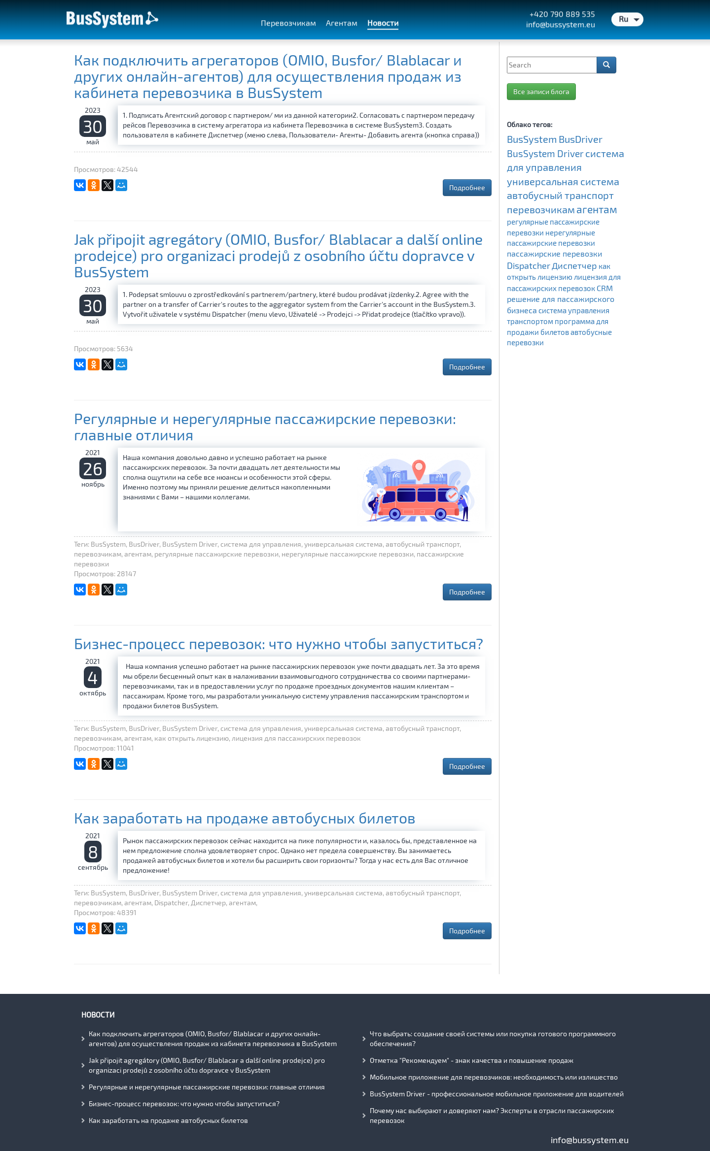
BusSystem (532, 139)
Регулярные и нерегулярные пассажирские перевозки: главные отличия (265, 426)
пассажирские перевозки (554, 253)
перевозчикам (541, 209)
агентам (596, 209)
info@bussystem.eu (590, 1139)
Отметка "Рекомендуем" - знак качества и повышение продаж (471, 1060)
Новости (97, 1014)
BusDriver (581, 139)
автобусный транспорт (560, 195)
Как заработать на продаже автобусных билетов (245, 817)
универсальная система (563, 181)
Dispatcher (528, 265)
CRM (605, 288)
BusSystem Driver (545, 153)
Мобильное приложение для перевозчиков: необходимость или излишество (494, 1077)
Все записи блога (541, 91)
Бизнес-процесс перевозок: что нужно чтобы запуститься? (278, 643)
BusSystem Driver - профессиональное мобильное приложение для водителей (497, 1093)
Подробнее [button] (467, 187)
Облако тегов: (529, 124)
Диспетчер (574, 265)
